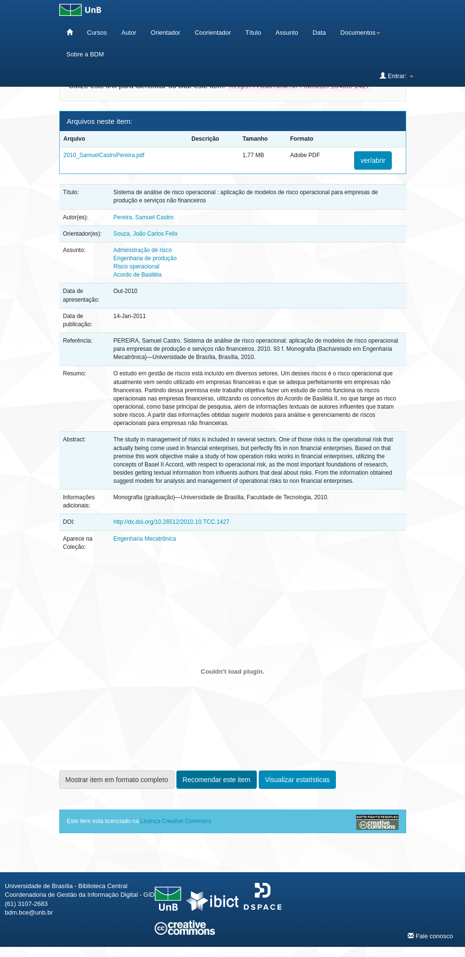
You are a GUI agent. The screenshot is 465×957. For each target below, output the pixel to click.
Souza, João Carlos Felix (145, 233)
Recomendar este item (217, 780)
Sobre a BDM (85, 54)
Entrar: (396, 76)
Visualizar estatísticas (297, 780)
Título (253, 32)
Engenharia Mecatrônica (144, 538)
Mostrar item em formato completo (117, 780)
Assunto (287, 32)
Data (319, 32)
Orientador (165, 32)
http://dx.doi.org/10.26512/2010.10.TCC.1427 (171, 521)
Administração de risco (142, 250)
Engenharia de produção (144, 258)
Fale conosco (430, 936)
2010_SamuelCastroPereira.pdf (104, 155)
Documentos (360, 32)
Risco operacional (136, 266)
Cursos (97, 32)
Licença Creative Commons (175, 821)
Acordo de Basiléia (137, 274)
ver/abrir (372, 160)
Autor (128, 32)
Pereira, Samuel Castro (143, 217)
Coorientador (213, 32)
